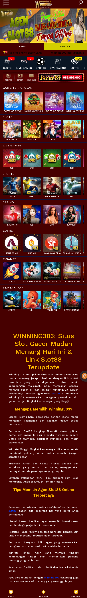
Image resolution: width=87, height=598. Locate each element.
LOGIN (22, 46)
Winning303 (51, 577)
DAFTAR (65, 46)
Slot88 (56, 393)
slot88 (13, 510)
